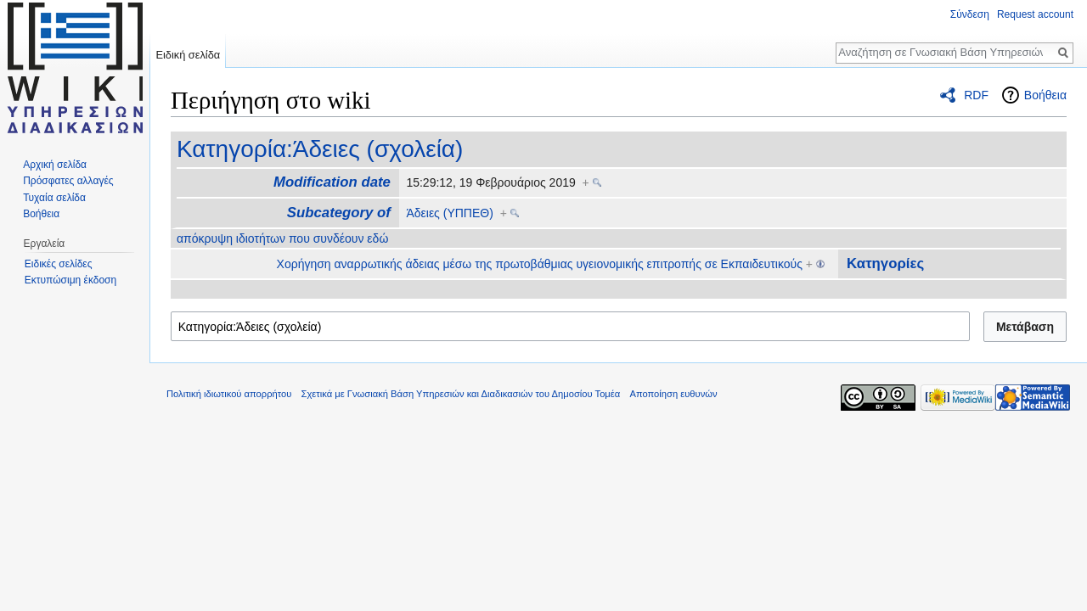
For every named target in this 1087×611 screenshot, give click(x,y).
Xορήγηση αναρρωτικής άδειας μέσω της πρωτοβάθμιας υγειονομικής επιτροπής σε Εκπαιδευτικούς (540, 264)
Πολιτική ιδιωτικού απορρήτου (228, 394)
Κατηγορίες (885, 263)
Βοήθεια (1045, 95)
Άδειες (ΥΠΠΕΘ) (449, 213)
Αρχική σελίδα (55, 165)
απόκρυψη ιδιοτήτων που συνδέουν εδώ (282, 238)
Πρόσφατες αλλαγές (68, 181)
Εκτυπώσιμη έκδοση (70, 280)
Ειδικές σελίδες (59, 264)
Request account (1035, 14)
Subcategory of (339, 213)
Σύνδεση (969, 14)
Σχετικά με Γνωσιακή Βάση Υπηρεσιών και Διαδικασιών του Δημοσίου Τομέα (461, 394)
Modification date (332, 182)
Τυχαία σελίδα (54, 198)
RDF (976, 95)
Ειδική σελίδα (187, 54)
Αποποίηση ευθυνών (673, 394)
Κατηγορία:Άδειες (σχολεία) (320, 149)
